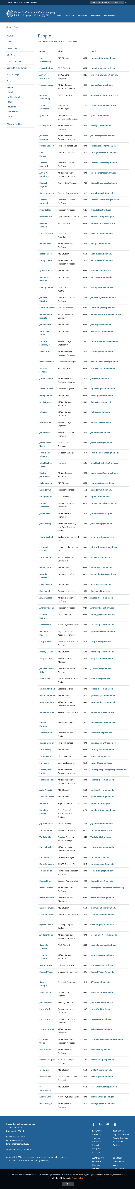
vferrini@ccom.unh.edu (101, 351)
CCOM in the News (15, 124)
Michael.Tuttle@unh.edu (102, 972)
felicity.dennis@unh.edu (102, 287)
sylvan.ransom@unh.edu (102, 796)
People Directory (120, 1138)
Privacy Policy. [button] (77, 1178)
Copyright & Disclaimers (17, 68)
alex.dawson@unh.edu (101, 277)
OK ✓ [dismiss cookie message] (67, 1184)
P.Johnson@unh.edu (100, 496)
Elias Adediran (46, 68)
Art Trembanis (46, 935)
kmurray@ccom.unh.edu (102, 749)
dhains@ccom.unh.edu (101, 402)
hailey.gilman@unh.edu (101, 395)
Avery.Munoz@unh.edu (101, 732)
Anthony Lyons (46, 608)
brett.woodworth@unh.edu (103, 1086)
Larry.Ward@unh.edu (100, 1009)
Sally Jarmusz (45, 483)
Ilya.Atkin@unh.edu (99, 115)
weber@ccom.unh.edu (101, 1029)
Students (12, 107)
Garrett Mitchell (47, 695)
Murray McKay (46, 651)
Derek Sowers (46, 887)
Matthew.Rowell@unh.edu (102, 810)
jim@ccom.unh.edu (99, 378)
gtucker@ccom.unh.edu (101, 965)
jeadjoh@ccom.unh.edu (101, 331)
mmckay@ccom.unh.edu (102, 651)
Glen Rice (43, 803)
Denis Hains (45, 402)
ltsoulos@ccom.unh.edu (102, 955)
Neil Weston (45, 1049)
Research (70, 15)
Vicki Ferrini (44, 351)
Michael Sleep (46, 881)
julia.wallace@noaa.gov (101, 1002)
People (10, 88)
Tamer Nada (45, 756)
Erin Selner (44, 857)
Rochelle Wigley (47, 1059)
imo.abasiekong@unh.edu (102, 58)
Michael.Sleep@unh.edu (101, 881)
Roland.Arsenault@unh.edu (103, 105)
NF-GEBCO (13, 112)
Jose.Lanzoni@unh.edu (101, 557)
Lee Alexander (46, 85)
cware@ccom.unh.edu (101, 1019)
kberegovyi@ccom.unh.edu (103, 152)
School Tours (118, 1168)
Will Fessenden (46, 361)
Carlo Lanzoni (45, 557)
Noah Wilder (45, 1076)
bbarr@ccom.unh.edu (100, 125)
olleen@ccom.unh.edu (102, 689)
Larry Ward (44, 1009)
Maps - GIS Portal (121, 1134)
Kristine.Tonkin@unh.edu (102, 914)
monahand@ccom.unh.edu (103, 702)
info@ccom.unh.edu (20, 1143)
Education (83, 15)
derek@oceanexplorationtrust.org (107, 887)
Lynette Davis (46, 270)
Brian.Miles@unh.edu (100, 678)
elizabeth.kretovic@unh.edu (103, 547)
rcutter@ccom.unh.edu (101, 260)
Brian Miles (44, 678)
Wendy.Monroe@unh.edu (102, 712)
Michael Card (45, 216)
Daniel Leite (45, 567)
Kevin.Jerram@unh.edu (101, 490)
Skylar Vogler (45, 992)
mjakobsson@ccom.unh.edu (104, 473)
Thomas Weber (46, 1029)
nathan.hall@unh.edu (100, 422)
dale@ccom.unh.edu (100, 243)
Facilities (116, 1145)
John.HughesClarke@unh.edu (104, 463)
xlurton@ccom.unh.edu (101, 598)
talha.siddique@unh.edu (102, 870)
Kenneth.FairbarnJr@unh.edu (104, 341)
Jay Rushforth (46, 823)
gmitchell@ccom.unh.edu (102, 695)
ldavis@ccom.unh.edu (100, 270)
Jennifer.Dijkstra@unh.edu (103, 297)
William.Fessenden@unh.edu (104, 361)
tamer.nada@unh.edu (100, 756)
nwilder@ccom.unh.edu (101, 1076)
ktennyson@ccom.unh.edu (103, 908)
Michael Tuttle (46, 972)
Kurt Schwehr (45, 847)
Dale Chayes (45, 243)
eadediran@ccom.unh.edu (102, 68)
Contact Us (11, 42)
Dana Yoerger (46, 1103)
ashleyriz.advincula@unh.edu (104, 75)
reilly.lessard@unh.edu (101, 584)
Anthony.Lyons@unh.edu (102, 608)
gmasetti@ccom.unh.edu (102, 631)
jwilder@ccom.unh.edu (101, 1070)
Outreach (95, 15)
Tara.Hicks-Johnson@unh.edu (104, 452)
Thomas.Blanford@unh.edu (103, 162)
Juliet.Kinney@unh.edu (101, 523)
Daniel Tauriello (46, 897)
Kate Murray (45, 749)
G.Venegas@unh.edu (100, 982)
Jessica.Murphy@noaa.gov (103, 743)
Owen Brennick (46, 193)
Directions (11, 55)
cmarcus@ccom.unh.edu (102, 624)
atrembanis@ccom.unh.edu (103, 935)
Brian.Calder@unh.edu (100, 210)
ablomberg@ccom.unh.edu (103, 173)
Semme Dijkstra (47, 307)
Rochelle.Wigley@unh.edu (102, 1059)
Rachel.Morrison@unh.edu (102, 722)
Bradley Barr (45, 125)
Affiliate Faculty (14, 97)
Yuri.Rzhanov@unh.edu (101, 830)
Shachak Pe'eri (46, 780)
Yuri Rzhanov (45, 830)
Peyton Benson (46, 146)
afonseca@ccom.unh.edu (102, 368)
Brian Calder (45, 210)
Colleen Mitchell (47, 689)
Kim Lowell (44, 591)
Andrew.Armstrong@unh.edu (104, 95)
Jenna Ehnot (45, 324)
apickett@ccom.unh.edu (102, 790)
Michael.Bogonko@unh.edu (103, 183)
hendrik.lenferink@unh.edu (103, 574)
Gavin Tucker (45, 965)
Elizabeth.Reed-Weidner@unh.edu (106, 1039)
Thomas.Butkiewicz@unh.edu (104, 199)
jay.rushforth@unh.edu (101, 823)
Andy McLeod (45, 658)
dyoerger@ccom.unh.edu (102, 1103)
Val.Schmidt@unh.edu (100, 837)
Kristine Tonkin (46, 914)
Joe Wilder (44, 1070)
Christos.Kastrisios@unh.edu (104, 503)
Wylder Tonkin (46, 924)
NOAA (11, 116)
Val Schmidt (45, 837)
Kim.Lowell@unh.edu (100, 591)
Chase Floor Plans (14, 61)
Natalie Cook (45, 254)
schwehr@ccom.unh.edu (102, 847)
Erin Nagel (44, 763)
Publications (109, 15)
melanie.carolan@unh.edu (102, 223)
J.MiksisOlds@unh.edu (101, 668)
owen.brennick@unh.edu (102, 193)
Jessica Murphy (46, 743)
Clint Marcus (45, 624)
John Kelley (44, 513)
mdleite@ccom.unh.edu (101, 567)
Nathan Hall (45, 422)
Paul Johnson (45, 496)
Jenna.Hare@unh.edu (100, 432)
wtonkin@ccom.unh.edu (102, 924)
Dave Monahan (46, 702)
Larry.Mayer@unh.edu (100, 641)
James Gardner (46, 378)
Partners (10, 81)
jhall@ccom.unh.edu (100, 412)
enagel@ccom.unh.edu (101, 763)
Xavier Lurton (45, 598)
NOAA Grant (12, 48)
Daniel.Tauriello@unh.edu (102, 897)
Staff (10, 102)
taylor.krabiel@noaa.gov (102, 537)
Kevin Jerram (45, 490)
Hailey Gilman (45, 395)
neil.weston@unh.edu (100, 1049)
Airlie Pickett (45, 790)
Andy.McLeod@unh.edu (101, 658)
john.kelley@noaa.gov (101, 513)
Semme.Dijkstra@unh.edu (102, 307)
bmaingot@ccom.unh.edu (102, 614)
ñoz (50, 732)
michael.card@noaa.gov (102, 216)
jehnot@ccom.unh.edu (101, 324)
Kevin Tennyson (47, 908)
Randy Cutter (45, 260)
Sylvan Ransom (46, 796)
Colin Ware (44, 1019)
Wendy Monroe (46, 712)
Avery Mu (43, 732)
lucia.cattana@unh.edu (101, 233)
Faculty (11, 92)
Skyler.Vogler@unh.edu (101, 992)
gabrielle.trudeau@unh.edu (103, 945)
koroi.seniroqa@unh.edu (102, 864)
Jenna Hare (44, 432)
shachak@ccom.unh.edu (102, 780)
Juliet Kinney (45, 523)
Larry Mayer (45, 641)
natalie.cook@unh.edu (101, 254)
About (59, 15)
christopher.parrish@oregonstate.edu (108, 769)
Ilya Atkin (43, 115)
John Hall (43, 412)
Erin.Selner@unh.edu (100, 857)
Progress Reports (14, 74)
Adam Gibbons (46, 388)
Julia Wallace (45, 1002)
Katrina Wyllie (46, 1097)
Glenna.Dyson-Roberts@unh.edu (105, 314)
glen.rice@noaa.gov (100, 803)
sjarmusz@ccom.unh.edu (102, 483)
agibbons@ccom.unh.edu (102, 388)
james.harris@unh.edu (101, 442)
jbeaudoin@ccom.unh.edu (102, 135)
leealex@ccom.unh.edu (101, 85)
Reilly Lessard (45, 584)
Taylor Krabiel (46, 537)
